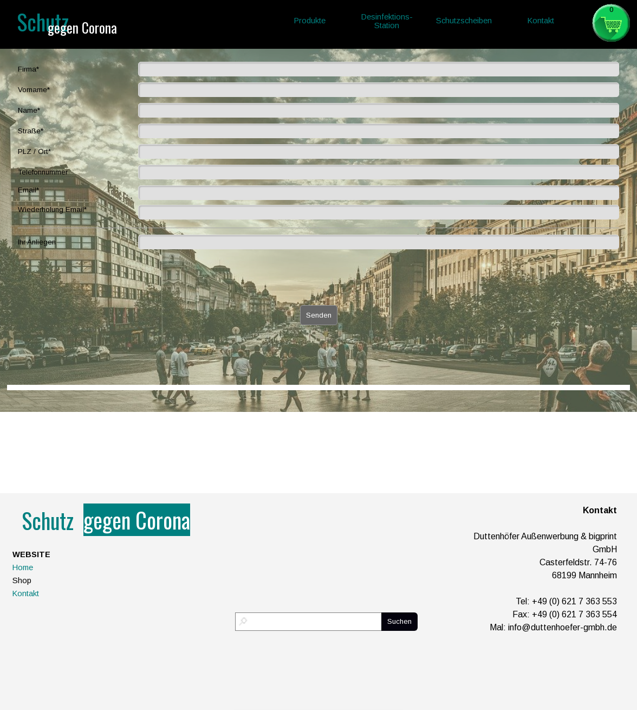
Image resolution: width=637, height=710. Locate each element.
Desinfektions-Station (387, 21)
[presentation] (100, 278)
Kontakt (25, 593)
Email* (28, 190)
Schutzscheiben (464, 20)
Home (22, 567)
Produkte (310, 20)
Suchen (399, 621)
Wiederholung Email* (52, 209)
